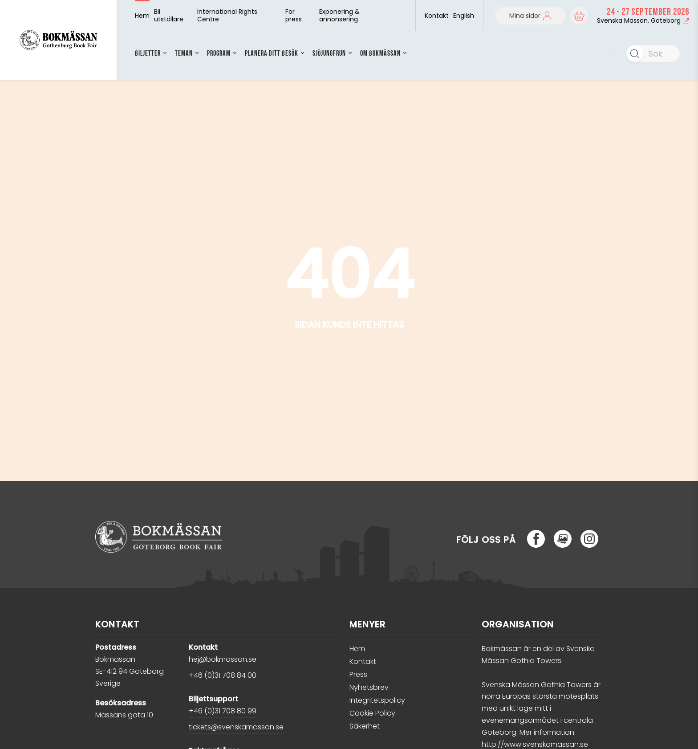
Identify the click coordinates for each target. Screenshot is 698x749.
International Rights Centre (227, 15)
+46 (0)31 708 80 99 (222, 711)
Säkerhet (364, 726)
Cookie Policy (372, 713)
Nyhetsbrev (369, 687)
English (463, 15)
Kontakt (437, 16)
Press (358, 674)
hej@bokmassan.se (222, 659)
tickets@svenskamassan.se (236, 727)
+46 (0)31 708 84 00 (222, 675)
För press (293, 15)
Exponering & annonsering (339, 15)
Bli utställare (168, 15)
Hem (142, 16)
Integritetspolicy (377, 700)
